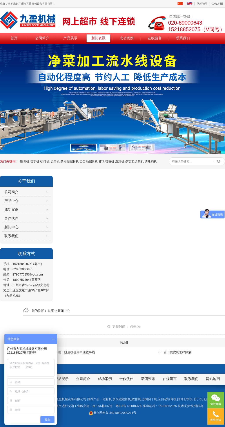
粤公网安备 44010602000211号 (112, 412)
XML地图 (217, 3)
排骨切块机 (106, 161)
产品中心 (11, 201)
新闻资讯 (98, 38)
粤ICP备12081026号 (129, 406)
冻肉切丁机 (149, 399)
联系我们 (183, 38)
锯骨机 (24, 161)
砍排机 (44, 161)
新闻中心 (11, 227)
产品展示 (70, 38)
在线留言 (155, 38)
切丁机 (34, 161)
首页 (14, 38)
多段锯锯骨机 (69, 161)
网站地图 (202, 3)
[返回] (124, 342)
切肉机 (55, 161)
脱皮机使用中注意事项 (79, 352)
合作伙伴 (11, 218)
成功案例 (127, 38)
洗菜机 (119, 161)
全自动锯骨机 (89, 161)
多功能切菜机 (134, 161)
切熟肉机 (151, 161)
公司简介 (42, 38)
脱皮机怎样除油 (180, 352)
